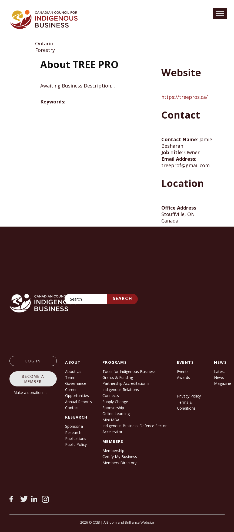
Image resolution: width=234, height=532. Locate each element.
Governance (75, 383)
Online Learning (116, 413)
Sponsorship (113, 407)
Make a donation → (31, 392)
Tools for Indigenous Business (129, 371)
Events (183, 371)
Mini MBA (110, 419)
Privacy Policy (189, 396)
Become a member (33, 379)
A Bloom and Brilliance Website (128, 522)
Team (70, 377)
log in (33, 360)
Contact (72, 407)
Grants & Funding (117, 377)
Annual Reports (78, 401)
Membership (113, 450)
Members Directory (119, 462)
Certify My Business (119, 456)
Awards (183, 377)
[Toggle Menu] (220, 13)
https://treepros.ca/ (184, 97)
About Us (73, 371)
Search (122, 298)
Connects (110, 395)
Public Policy (76, 444)
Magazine (222, 383)
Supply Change (115, 401)
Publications (75, 438)
